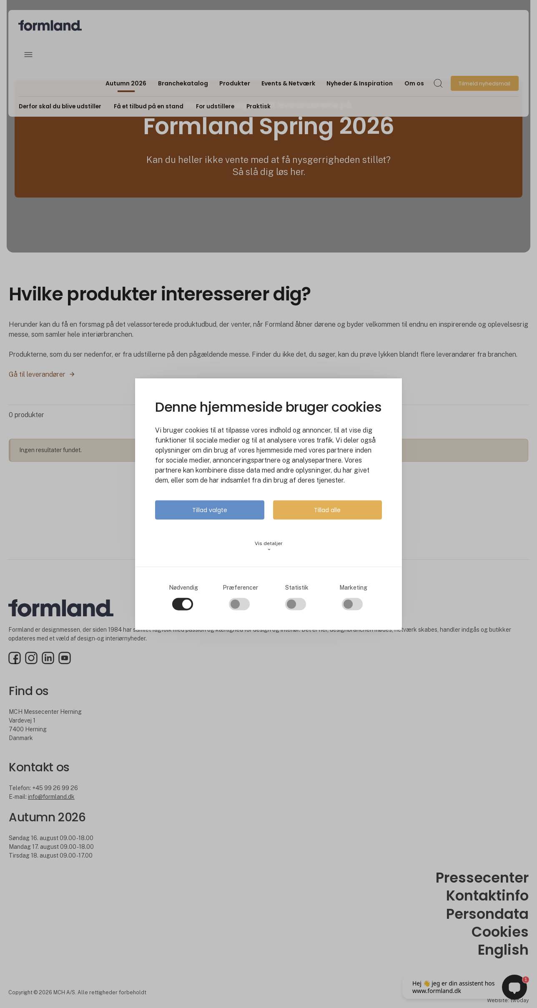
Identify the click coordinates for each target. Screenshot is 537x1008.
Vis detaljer (269, 545)
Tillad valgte (209, 509)
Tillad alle (327, 509)
